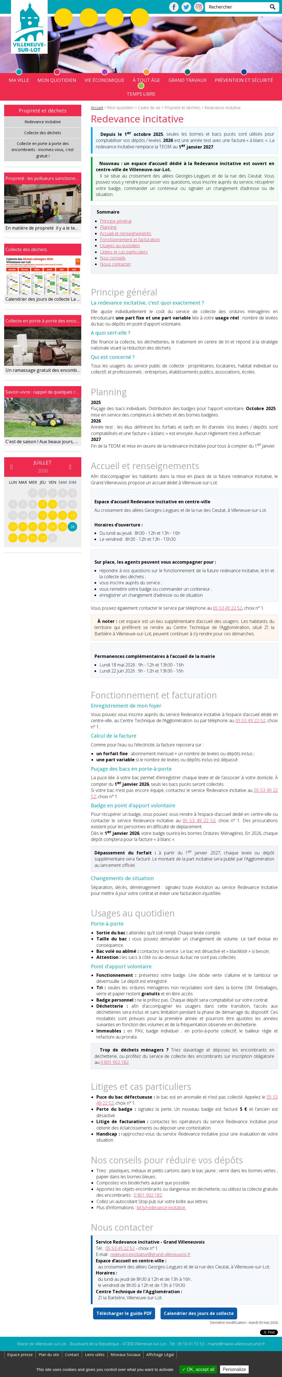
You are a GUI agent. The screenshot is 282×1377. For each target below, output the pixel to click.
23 (42, 526)
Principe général (115, 221)
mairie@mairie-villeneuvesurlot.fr (236, 1343)
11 (62, 504)
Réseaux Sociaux (125, 1354)
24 (52, 526)
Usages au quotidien (120, 246)
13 (13, 515)
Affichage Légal (160, 1354)
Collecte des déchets (42, 132)
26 (72, 526)
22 (33, 526)
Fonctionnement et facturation (130, 239)
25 (62, 526)
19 (72, 515)
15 (33, 515)
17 (52, 515)
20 (13, 526)
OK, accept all (198, 1369)
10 (52, 504)
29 (33, 537)
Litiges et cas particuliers (124, 252)
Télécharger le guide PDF (124, 1313)
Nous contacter (115, 264)
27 (13, 537)
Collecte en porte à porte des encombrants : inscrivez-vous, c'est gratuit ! (43, 149)
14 (23, 515)
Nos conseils (113, 258)
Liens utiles (95, 1354)
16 (42, 515)
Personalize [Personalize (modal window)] (234, 1369)
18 (62, 515)
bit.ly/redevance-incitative (161, 1207)
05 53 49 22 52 (227, 608)
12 (72, 504)
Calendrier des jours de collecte (199, 1313)
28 (23, 537)
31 (52, 537)
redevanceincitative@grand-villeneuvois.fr (150, 1254)
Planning (108, 227)
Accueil (97, 107)
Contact (72, 1354)
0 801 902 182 (115, 1062)
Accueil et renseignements (125, 233)
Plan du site (49, 1354)
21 (23, 526)
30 (42, 537)
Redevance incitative (43, 121)
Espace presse (20, 1354)
